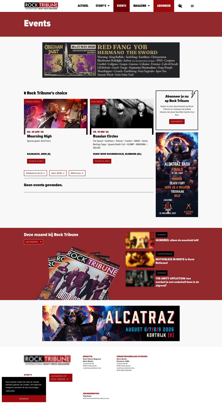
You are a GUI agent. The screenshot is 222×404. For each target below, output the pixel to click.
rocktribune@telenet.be (92, 368)
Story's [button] (103, 6)
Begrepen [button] (24, 399)
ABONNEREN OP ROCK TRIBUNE (59, 378)
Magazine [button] (141, 6)
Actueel (83, 6)
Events (121, 6)
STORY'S (28, 375)
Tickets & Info (36, 161)
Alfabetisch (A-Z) (34, 173)
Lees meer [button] (10, 391)
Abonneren (177, 121)
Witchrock (76, 173)
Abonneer (164, 6)
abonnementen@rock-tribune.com (96, 398)
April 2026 (56, 173)
